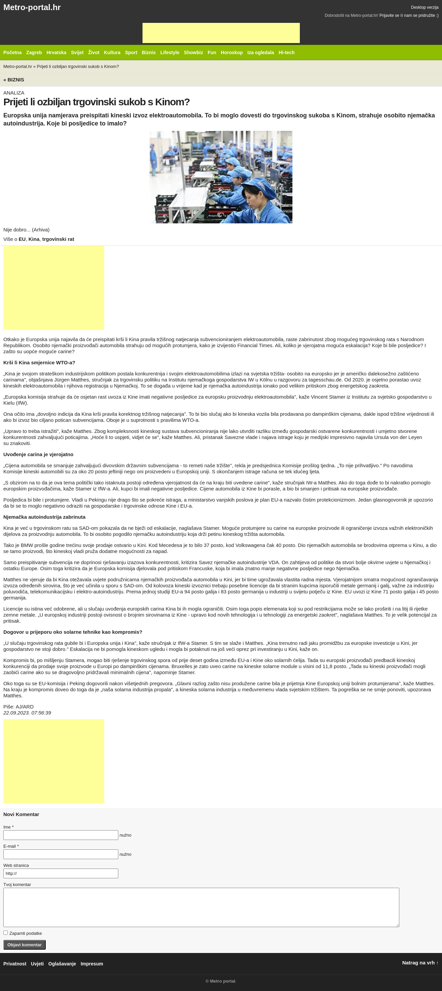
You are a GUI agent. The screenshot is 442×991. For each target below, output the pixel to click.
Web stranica (16, 865)
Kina (34, 239)
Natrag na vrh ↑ (420, 962)
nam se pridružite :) (421, 15)
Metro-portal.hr (32, 7)
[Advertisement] (221, 33)
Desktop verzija (425, 7)
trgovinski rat (58, 239)
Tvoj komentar (17, 884)
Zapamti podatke (22, 933)
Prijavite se (389, 15)
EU (22, 239)
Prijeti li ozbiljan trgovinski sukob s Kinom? (78, 66)
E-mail (11, 846)
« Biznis (13, 79)
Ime (8, 827)
